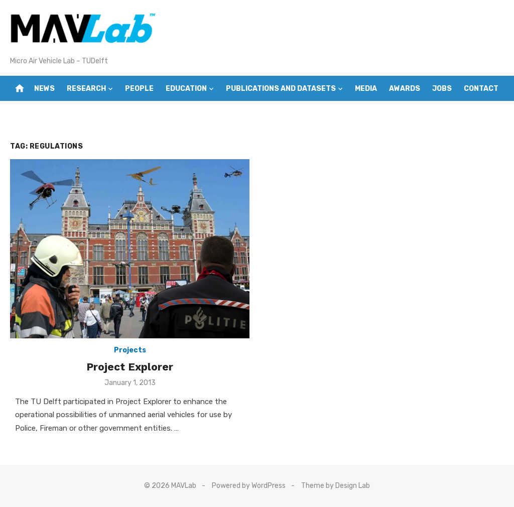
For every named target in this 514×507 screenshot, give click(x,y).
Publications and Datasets (281, 88)
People (139, 88)
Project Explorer (129, 366)
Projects (130, 350)
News (44, 88)
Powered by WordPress (249, 485)
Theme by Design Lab (335, 485)
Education (186, 88)
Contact (481, 88)
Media (366, 88)
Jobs (442, 88)
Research (86, 88)
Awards (404, 88)
